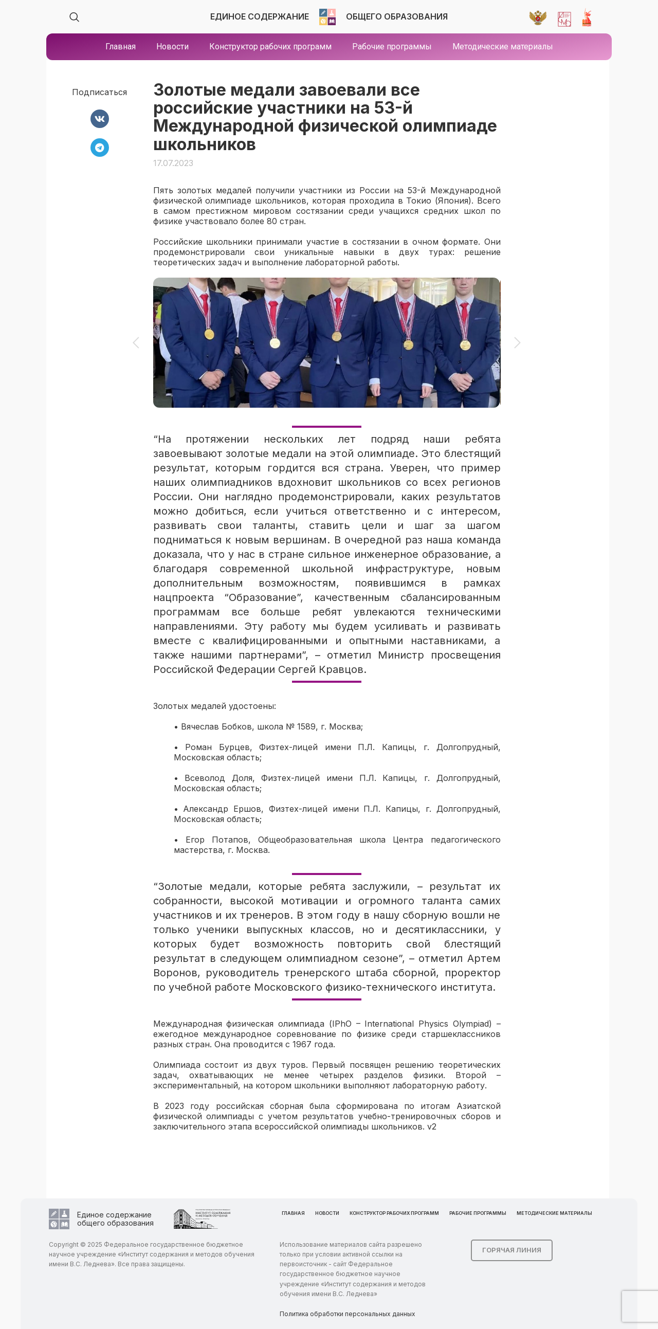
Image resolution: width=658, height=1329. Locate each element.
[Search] (74, 17)
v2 (431, 1126)
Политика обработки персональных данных (347, 1314)
